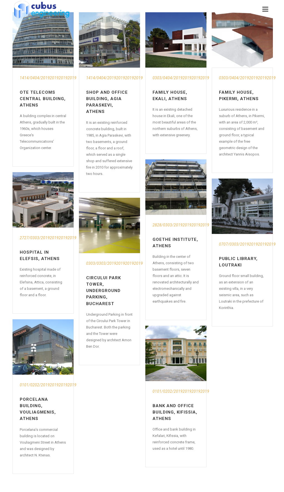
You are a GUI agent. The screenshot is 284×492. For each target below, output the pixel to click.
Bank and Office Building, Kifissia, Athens (175, 412)
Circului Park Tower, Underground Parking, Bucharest (103, 290)
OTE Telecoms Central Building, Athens (43, 99)
